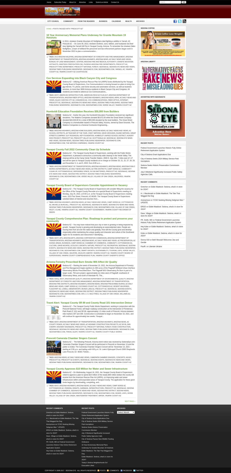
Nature (91, 245)
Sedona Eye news (100, 205)
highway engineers (65, 327)
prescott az (121, 64)
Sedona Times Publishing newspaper (65, 69)
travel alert (71, 332)
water (101, 396)
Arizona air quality (73, 279)
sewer (118, 393)
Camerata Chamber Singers (102, 357)
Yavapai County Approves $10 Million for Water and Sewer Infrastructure (86, 368)
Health (128, 21)
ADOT (56, 95)
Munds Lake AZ (87, 289)
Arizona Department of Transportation (72, 166)
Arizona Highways (87, 59)
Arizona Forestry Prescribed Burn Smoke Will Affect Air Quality (81, 262)
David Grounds (108, 133)
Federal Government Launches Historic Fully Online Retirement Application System (61, 445)
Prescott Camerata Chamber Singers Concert (71, 338)
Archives (140, 21)
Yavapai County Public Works (108, 332)
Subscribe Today (60, 2)
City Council (53, 21)
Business (103, 21)
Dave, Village (146, 213)
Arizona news (102, 59)
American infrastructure (71, 95)
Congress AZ (81, 100)
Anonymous (145, 200)
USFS (120, 250)
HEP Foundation (87, 135)
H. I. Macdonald (147, 193)
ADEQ (56, 279)
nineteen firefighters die (71, 64)
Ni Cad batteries (97, 171)
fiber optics (113, 100)
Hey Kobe (144, 227)
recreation (112, 245)
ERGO (143, 207)
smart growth (88, 250)
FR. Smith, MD (146, 220)
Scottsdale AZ (99, 138)
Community (68, 21)
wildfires (118, 176)
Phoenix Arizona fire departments (99, 64)
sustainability (102, 250)
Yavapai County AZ (123, 105)
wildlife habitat (85, 253)
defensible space (81, 171)
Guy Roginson (72, 135)
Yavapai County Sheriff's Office (110, 255)
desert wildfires (121, 286)
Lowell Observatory (71, 289)
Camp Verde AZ (114, 169)
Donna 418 (145, 240)
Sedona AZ (103, 67)
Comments (114, 470)
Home (49, 2)
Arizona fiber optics (74, 97)
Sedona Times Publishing (109, 102)
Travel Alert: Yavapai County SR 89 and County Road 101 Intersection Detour (89, 302)
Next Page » (130, 401)
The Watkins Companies (76, 143)
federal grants (72, 388)
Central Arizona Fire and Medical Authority (96, 62)
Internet (124, 100)
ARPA (117, 97)
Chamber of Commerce (95, 243)
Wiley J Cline (55, 210)
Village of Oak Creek (103, 176)
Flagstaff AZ (55, 289)
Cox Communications (97, 100)
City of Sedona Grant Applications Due (156, 155)
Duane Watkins (122, 133)
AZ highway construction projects (102, 324)
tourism (113, 250)
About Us (72, 2)
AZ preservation (125, 240)
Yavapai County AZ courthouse (73, 72)
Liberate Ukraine (155, 246)
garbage (84, 388)
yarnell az (120, 69)
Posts (102, 470)
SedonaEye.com (90, 69)
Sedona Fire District (77, 174)
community (112, 243)
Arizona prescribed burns (112, 284)
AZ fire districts (99, 169)
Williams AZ (125, 294)
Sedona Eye (71, 470)
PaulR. (143, 246)
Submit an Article (102, 2)
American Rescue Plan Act (96, 95)
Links (91, 2)
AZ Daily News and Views (120, 59)
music (128, 357)
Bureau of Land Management (62, 62)
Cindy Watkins (94, 133)
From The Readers (86, 21)
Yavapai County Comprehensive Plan (78, 255)
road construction (121, 327)
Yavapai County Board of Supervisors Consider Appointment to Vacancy (87, 185)
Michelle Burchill (60, 205)
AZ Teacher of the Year (76, 133)
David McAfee (64, 245)
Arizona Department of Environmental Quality (104, 279)
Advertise (82, 2)
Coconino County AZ (87, 286)
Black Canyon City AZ (65, 100)
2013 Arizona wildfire (64, 57)
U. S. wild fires (92, 294)
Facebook (127, 470)
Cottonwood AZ (65, 171)
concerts (120, 357)
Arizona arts (69, 238)
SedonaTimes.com (106, 69)
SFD (82, 294)
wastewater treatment (87, 396)
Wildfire (73, 253)
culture (53, 245)
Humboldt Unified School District (110, 135)
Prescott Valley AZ (82, 138)
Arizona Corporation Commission (91, 238)
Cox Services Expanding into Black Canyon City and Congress (81, 78)
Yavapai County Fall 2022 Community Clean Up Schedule (78, 149)
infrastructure (96, 388)
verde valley (108, 105)
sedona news (65, 140)
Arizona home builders (81, 130)
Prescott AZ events (70, 360)
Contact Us (115, 2)
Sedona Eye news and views (122, 67)
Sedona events (124, 289)
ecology (74, 245)
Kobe (143, 233)
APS (61, 238)
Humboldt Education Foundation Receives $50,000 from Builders (82, 111)
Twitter (139, 470)
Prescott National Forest (86, 67)
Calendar (116, 21)
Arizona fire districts (59, 284)
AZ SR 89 (122, 324)
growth (83, 245)
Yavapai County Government (91, 210)
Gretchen (144, 187)
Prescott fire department (61, 67)
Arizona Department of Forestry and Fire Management (100, 57)
